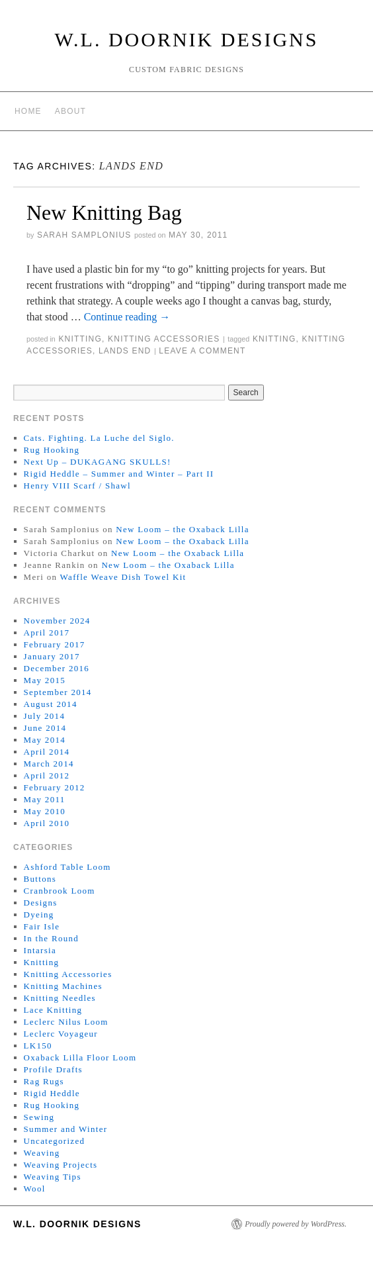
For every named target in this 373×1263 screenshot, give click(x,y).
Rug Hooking (52, 450)
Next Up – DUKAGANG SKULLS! (97, 462)
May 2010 (44, 811)
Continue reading (127, 316)
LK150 (38, 1046)
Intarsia (40, 950)
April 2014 (47, 752)
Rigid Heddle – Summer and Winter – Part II (119, 474)
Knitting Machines (63, 986)
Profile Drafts (53, 1069)
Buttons (40, 879)
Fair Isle (42, 926)
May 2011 (44, 799)
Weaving (42, 1153)
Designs (41, 903)
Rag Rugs (44, 1081)
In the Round (51, 938)
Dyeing (39, 914)
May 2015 (44, 680)
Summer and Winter (66, 1129)
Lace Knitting (53, 1010)
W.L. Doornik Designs (187, 39)
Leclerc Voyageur (61, 1034)
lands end (125, 350)
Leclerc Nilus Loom (66, 1022)
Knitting (80, 339)
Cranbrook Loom (59, 891)
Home (28, 111)
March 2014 (49, 764)
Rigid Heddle (52, 1093)
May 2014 (44, 740)
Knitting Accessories (164, 339)
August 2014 (50, 704)
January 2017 (52, 656)
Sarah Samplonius (84, 235)
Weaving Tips (52, 1177)
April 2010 (47, 823)
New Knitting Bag (104, 212)
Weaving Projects (61, 1165)
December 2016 (57, 668)
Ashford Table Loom (67, 867)
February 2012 (54, 787)
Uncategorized (54, 1141)
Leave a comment (202, 350)
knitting (274, 339)
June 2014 (45, 728)
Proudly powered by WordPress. (296, 1224)
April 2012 (47, 775)
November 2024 (57, 621)
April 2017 (47, 632)
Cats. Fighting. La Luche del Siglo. (99, 438)
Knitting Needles (60, 998)
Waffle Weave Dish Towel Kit (123, 577)
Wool (35, 1188)
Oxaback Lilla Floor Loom (80, 1057)
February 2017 (54, 644)
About (70, 111)
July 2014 (44, 716)
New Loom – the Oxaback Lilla (182, 529)
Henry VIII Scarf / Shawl (77, 486)
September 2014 (58, 692)
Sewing (39, 1117)
